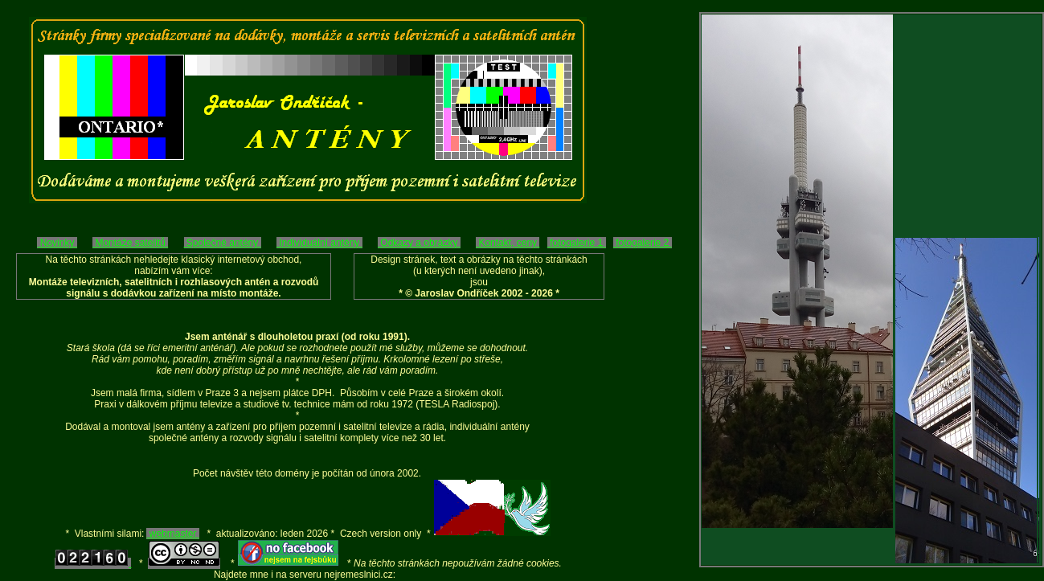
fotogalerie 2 (642, 242)
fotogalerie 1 (576, 242)
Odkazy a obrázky (419, 242)
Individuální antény (319, 242)
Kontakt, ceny (507, 242)
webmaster (172, 533)
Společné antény (222, 242)
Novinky (56, 242)
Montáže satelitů (130, 242)
